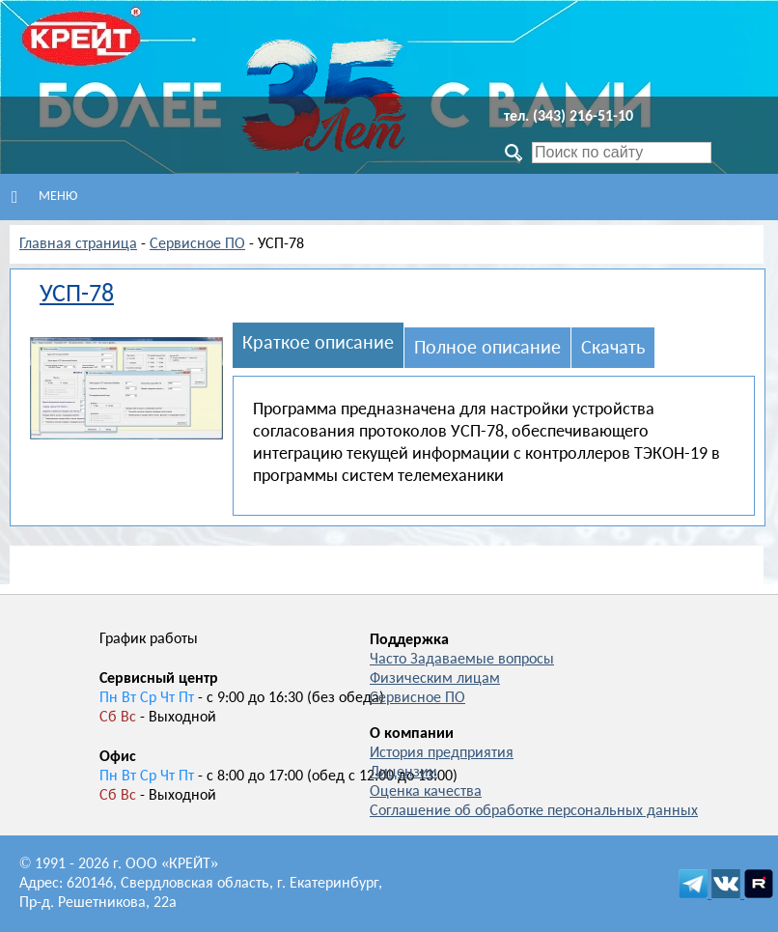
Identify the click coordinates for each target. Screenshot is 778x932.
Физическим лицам (435, 679)
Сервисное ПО (197, 244)
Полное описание (487, 348)
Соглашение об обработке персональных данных (534, 811)
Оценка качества (426, 792)
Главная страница (78, 244)
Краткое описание (318, 343)
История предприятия (442, 753)
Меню (44, 197)
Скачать (613, 348)
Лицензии (403, 772)
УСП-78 (77, 295)
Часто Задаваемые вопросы (462, 659)
